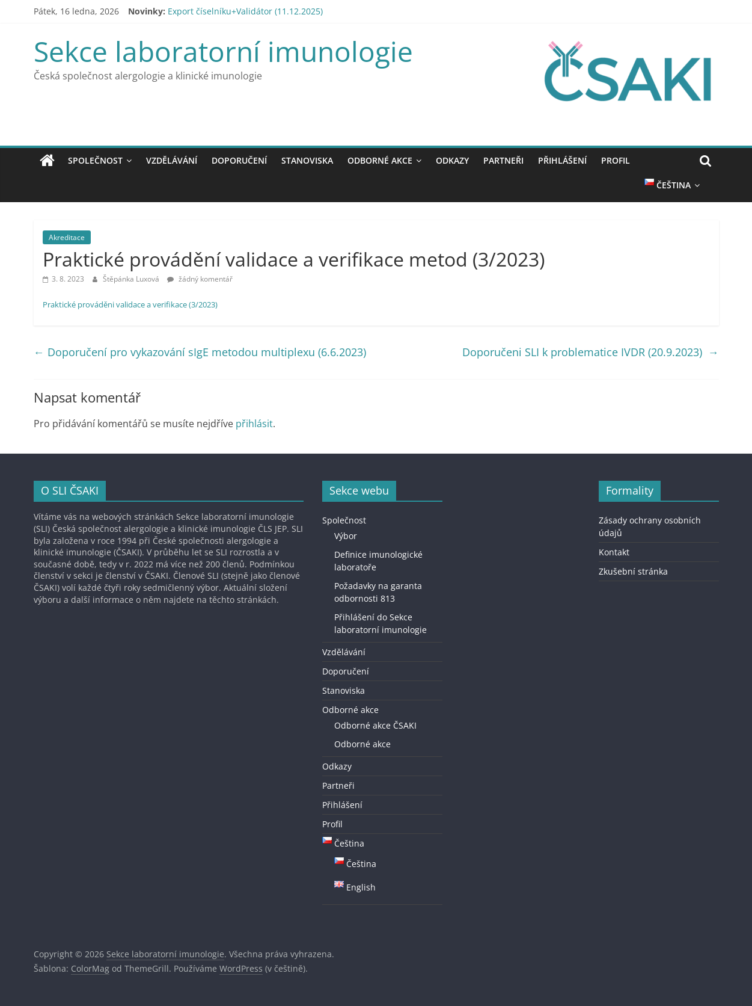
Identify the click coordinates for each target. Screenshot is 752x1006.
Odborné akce (379, 160)
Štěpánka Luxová (132, 279)
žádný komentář (200, 279)
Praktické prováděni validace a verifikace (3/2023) (130, 304)
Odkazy (452, 160)
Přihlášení (562, 160)
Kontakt (614, 552)
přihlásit (254, 423)
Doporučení (239, 160)
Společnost (95, 160)
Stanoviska (307, 160)
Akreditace (67, 237)
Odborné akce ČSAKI (375, 725)
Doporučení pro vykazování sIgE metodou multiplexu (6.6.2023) (200, 352)
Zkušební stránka (633, 571)
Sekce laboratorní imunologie (223, 51)
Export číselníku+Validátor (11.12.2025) (245, 11)
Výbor (345, 536)
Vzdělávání (171, 160)
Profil (615, 160)
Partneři (503, 160)
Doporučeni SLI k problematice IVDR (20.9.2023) (590, 352)
